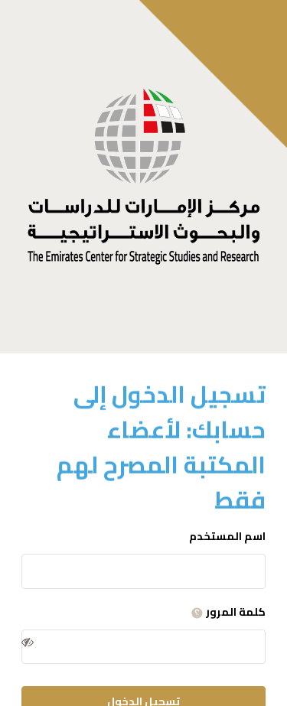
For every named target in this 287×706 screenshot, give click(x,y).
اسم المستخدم (227, 536)
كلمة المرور (226, 612)
